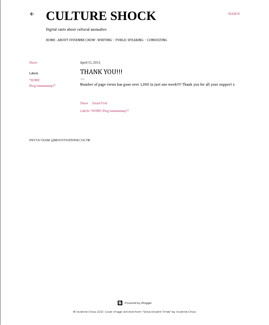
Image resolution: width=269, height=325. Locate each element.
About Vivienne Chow (76, 40)
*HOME (34, 80)
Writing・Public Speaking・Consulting (132, 40)
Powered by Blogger (134, 303)
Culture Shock (101, 16)
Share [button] (33, 62)
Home (50, 40)
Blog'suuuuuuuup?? (42, 86)
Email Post (99, 103)
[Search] (234, 14)
